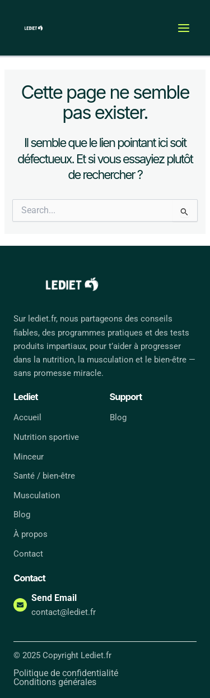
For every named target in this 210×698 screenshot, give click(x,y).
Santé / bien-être (44, 476)
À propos (30, 534)
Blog (21, 514)
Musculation (36, 495)
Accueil (27, 417)
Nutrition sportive (46, 437)
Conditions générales (54, 682)
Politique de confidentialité (65, 673)
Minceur (28, 457)
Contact (28, 554)
